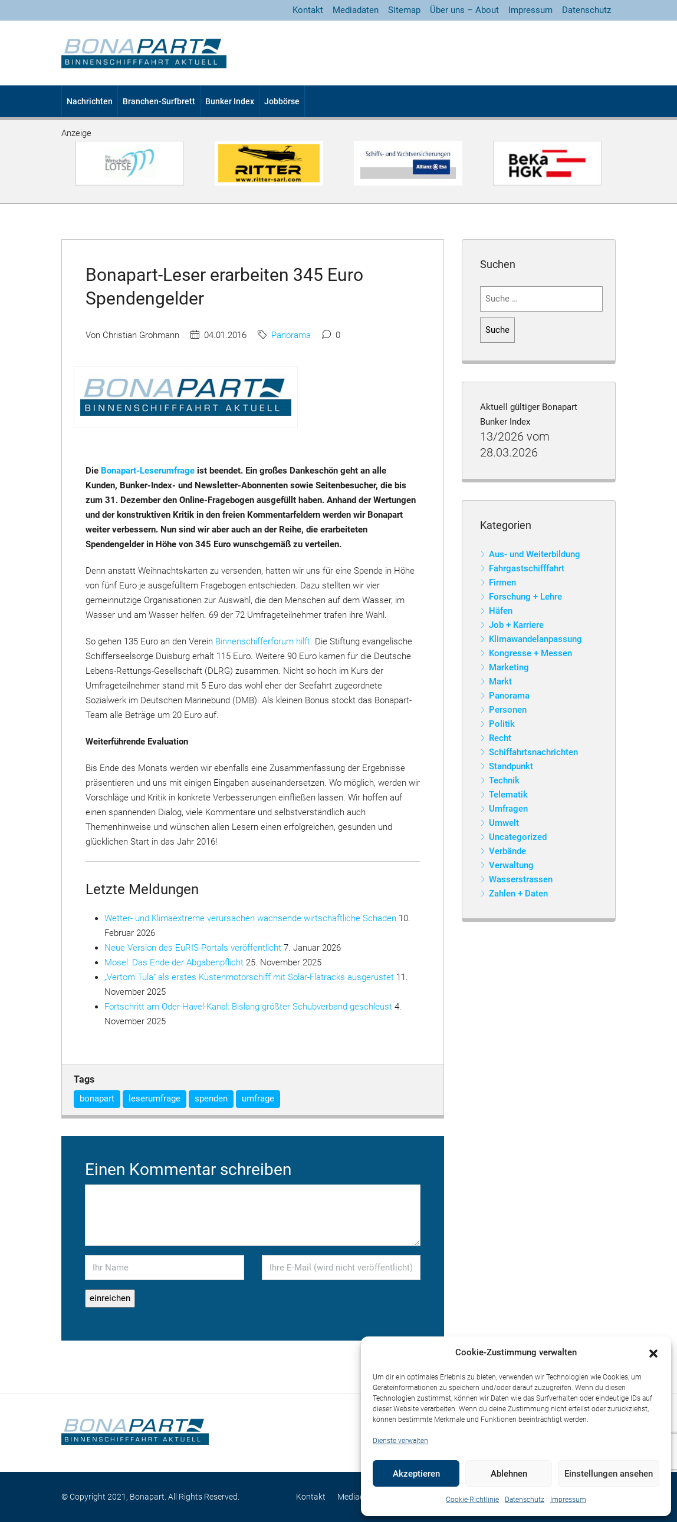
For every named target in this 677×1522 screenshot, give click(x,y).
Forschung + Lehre (525, 596)
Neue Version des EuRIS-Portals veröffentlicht (192, 947)
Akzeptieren (416, 1473)
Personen (508, 709)
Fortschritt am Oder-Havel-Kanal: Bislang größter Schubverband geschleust (248, 1006)
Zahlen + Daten (518, 893)
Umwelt (504, 823)
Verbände (507, 851)
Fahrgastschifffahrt (526, 568)
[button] (653, 1353)
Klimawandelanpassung (535, 639)
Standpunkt (511, 766)
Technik (504, 780)
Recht (500, 738)
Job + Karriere (516, 625)
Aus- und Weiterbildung (534, 554)
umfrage (258, 1098)
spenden (211, 1098)
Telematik (508, 794)
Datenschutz (524, 1499)
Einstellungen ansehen (608, 1473)
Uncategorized (518, 837)
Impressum (568, 1499)
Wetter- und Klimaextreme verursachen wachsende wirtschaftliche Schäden (250, 918)
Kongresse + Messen (530, 653)
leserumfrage (154, 1098)
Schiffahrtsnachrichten (533, 752)
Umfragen (508, 808)
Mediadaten (356, 10)
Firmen (502, 582)
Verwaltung (511, 865)
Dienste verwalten (400, 1441)
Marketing (509, 667)
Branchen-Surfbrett (159, 101)
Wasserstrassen (521, 879)
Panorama (291, 335)
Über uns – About (464, 10)
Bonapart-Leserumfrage (148, 470)
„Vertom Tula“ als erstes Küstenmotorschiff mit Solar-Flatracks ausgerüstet (249, 977)
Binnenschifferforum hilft (262, 641)
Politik (502, 724)
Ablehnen (509, 1473)
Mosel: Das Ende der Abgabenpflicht (174, 962)
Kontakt (308, 10)
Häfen (500, 611)
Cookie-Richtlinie (472, 1499)
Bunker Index (229, 101)
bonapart (97, 1098)
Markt (500, 681)
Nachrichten (90, 101)
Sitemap (404, 10)
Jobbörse (282, 101)
